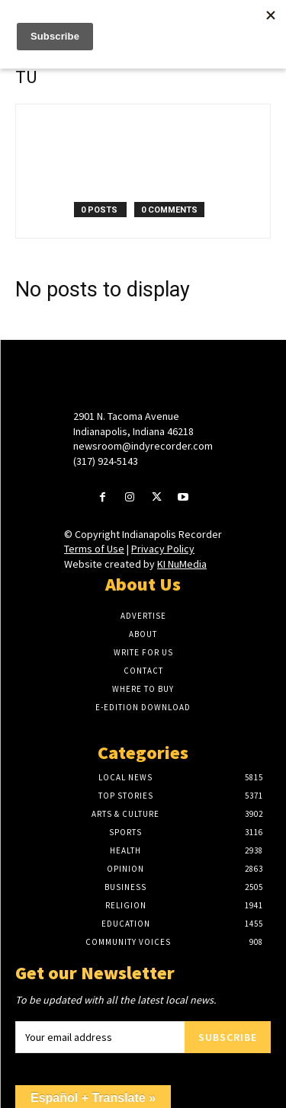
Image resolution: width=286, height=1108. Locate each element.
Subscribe (227, 1037)
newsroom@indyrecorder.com (143, 446)
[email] (100, 1037)
